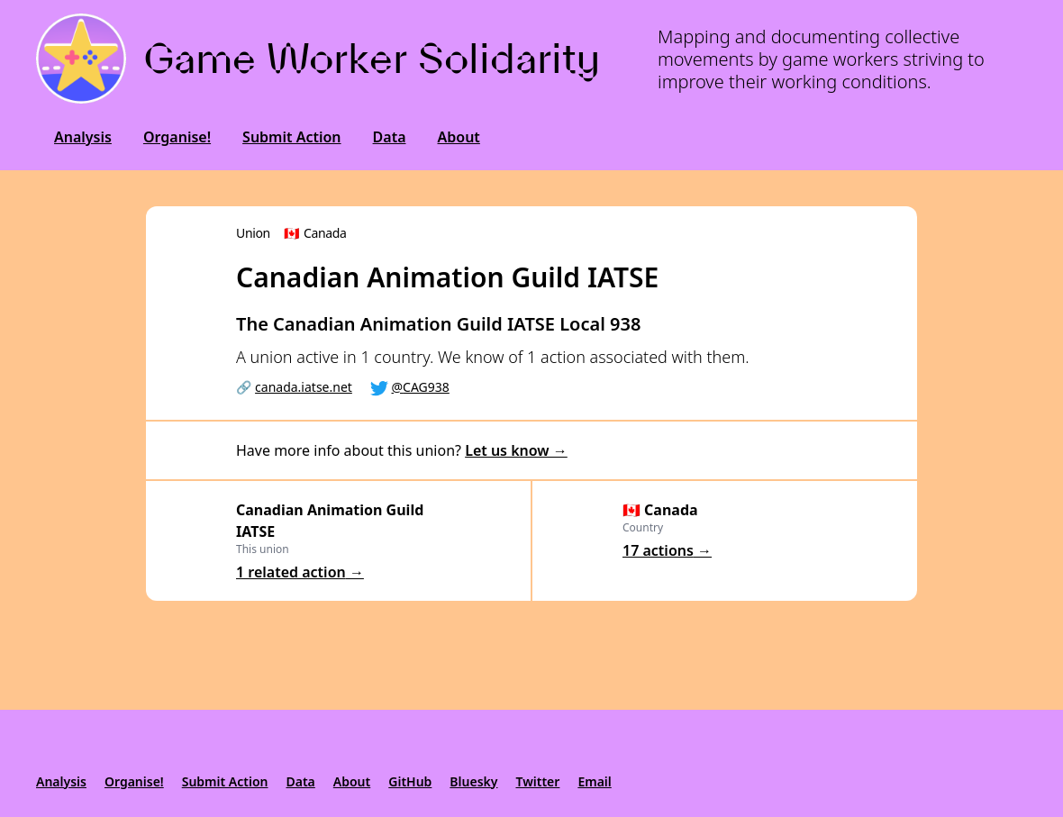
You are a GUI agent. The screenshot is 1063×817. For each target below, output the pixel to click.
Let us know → (516, 450)
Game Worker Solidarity (372, 58)
